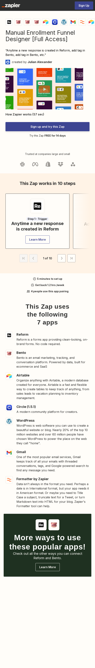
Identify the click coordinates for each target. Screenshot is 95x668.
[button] (44, 89)
